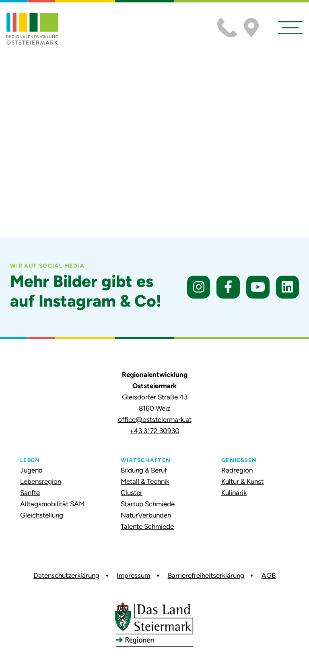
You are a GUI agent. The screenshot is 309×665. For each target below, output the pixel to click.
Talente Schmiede (147, 526)
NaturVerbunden (146, 515)
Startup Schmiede (148, 504)
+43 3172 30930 (154, 431)
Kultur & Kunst (242, 481)
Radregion (237, 470)
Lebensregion (40, 481)
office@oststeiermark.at (155, 419)
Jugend (31, 470)
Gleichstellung (41, 515)
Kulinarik (234, 493)
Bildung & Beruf (144, 470)
